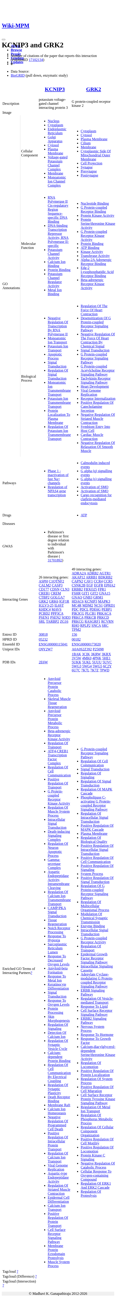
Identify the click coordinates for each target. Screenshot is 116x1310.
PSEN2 (55, 617)
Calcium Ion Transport (57, 1207)
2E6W (43, 662)
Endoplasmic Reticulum (57, 131)
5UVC (107, 662)
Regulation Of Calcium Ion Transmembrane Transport (59, 898)
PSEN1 (44, 617)
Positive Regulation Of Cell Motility (97, 1141)
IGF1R (64, 601)
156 (74, 634)
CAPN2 (77, 581)
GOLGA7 (57, 597)
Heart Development (95, 386)
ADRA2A (79, 573)
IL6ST (59, 605)
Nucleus (53, 121)
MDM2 (87, 605)
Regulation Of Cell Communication (94, 763)
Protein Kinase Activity (97, 215)
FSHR (76, 593)
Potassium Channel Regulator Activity (55, 280)
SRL (42, 621)
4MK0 (87, 658)
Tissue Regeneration (57, 922)
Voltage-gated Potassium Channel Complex (58, 163)
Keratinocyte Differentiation (58, 986)
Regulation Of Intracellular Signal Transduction (94, 817)
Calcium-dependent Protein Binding (59, 1057)
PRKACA (104, 613)
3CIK (86, 654)
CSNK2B (78, 585)
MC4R (77, 605)
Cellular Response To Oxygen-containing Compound (96, 1175)
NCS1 (98, 605)
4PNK (96, 658)
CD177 (44, 589)
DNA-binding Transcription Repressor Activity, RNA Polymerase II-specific (58, 236)
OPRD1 (109, 605)
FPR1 (102, 589)
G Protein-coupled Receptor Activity (94, 940)
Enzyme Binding (93, 926)
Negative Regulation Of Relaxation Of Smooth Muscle (98, 447)
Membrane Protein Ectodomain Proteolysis (56, 1252)
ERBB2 (77, 589)
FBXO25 (90, 589)
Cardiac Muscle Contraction (92, 437)
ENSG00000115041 (53, 644)
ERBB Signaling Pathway (93, 992)
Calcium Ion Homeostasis (57, 1111)
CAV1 (88, 581)
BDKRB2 (105, 577)
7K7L (85, 670)
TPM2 (76, 629)
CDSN (55, 589)
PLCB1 (90, 613)
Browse (16, 50)
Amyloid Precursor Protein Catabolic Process (54, 687)
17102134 (36, 60)
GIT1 (85, 593)
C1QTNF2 (56, 581)
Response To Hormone (97, 1035)
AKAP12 (78, 577)
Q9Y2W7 (46, 649)
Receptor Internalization (98, 398)
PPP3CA (57, 613)
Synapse (86, 167)
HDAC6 (78, 601)
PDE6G (95, 609)
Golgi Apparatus (55, 139)
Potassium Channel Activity (55, 254)
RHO (75, 625)
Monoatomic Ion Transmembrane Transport (59, 388)
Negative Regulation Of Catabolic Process (98, 1165)
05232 (43, 639)
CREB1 (44, 593)
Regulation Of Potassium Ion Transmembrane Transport (59, 433)
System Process (92, 874)
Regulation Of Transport (58, 745)
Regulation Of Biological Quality (94, 839)
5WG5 (97, 666)
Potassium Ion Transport (58, 348)
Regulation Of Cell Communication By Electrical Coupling (59, 1073)
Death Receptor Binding (59, 1099)
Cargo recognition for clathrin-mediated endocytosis (96, 499)
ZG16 (64, 621)
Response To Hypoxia (57, 938)
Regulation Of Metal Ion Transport (95, 1109)
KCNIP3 (55, 89)
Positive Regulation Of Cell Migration (97, 1089)
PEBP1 (107, 609)
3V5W (76, 658)
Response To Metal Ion (57, 978)
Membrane (55, 173)
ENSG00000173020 (86, 644)
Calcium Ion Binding (57, 264)
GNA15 (104, 593)
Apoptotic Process (55, 356)
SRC (105, 625)
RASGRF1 (92, 621)
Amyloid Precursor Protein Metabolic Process (55, 719)
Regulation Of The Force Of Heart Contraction (94, 310)
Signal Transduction (57, 364)
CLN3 (64, 589)
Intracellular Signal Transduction (94, 932)
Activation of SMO (94, 487)
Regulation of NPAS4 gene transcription (57, 491)
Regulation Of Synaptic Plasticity (58, 1089)
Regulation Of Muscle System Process (59, 811)
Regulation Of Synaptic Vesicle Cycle (58, 1045)
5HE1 (106, 658)
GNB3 (87, 597)
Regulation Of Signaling (58, 1026)
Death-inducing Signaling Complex (59, 835)
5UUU (97, 662)
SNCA (96, 625)
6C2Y (107, 666)
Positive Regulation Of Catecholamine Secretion (97, 406)
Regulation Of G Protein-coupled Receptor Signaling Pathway (94, 892)
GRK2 (93, 89)
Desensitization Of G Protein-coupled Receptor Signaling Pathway (96, 324)
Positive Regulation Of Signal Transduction (97, 880)
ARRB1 (91, 577)
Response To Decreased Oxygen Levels (58, 960)
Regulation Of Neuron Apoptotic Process (58, 850)
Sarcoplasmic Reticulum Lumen (57, 948)
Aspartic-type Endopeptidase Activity (58, 1177)
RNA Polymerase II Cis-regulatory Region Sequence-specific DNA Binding (58, 209)
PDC (75, 609)
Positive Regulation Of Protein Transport (58, 1220)
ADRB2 (92, 573)
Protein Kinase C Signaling (93, 1157)
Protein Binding (59, 270)
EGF (89, 585)
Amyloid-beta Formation (58, 970)
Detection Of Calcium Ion (57, 1035)
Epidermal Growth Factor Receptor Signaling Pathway (94, 958)
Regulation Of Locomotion (91, 1065)
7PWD (105, 670)
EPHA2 (109, 585)
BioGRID (18, 75)
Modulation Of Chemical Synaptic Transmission (94, 918)
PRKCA (77, 617)
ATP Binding (90, 248)
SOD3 (66, 617)
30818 (43, 634)
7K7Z (94, 670)
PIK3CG (78, 613)
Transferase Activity (95, 256)
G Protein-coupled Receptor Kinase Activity (94, 236)
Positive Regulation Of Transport (58, 783)
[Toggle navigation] (3, 39)
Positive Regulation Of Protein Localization (97, 1073)
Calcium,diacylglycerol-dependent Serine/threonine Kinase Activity (98, 1053)
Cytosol (53, 145)
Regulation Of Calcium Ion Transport (58, 1157)
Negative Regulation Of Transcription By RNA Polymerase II (58, 326)
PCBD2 (44, 613)
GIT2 (94, 593)
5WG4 (87, 666)
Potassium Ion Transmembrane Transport (59, 402)
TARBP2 (52, 621)
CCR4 (98, 581)
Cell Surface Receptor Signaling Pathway (57, 1236)
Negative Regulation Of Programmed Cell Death (58, 1123)
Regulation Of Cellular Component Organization (97, 1131)
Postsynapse (89, 175)
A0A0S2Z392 (82, 649)
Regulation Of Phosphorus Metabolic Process (97, 1119)
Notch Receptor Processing (59, 930)
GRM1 (98, 597)
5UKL (86, 662)
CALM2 (45, 585)
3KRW (96, 654)
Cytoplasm (55, 125)
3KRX (106, 654)
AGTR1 (105, 573)
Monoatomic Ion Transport (57, 340)
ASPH (43, 581)
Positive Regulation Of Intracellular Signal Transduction (97, 850)
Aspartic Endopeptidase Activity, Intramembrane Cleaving (59, 880)
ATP (84, 515)
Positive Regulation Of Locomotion (97, 1149)
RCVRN (107, 621)
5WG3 (76, 666)
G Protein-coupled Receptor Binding (94, 209)
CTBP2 (44, 597)
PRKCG (78, 621)
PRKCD (103, 617)
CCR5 (108, 581)
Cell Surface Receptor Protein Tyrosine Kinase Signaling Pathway (98, 1099)
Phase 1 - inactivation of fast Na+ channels (58, 477)
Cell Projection (91, 163)
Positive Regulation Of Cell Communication (97, 860)
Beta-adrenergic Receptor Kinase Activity (92, 284)
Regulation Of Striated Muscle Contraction (59, 1189)
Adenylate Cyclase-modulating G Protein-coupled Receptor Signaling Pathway (97, 980)
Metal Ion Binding (55, 292)
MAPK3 (104, 601)
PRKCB (90, 617)
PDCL (83, 609)
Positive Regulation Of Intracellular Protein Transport (58, 1141)
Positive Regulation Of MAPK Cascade (97, 827)
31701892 (55, 560)
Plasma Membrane (55, 151)
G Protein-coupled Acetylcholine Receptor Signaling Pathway (98, 370)
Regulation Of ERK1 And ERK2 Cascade (96, 1185)
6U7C (76, 670)
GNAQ (77, 597)
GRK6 (53, 601)
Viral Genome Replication (91, 392)
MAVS (56, 609)
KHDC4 (45, 609)
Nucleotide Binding (95, 203)
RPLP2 (85, 625)
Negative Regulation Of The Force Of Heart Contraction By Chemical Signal (98, 340)
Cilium (85, 143)
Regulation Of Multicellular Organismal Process (95, 906)
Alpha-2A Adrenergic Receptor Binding (96, 262)
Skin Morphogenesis (59, 1018)
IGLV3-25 (46, 605)
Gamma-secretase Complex (54, 864)
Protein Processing (55, 1010)
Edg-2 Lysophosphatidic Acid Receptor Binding (97, 272)
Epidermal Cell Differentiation (58, 1199)
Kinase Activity (92, 252)
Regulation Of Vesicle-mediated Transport (97, 1000)
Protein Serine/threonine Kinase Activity (98, 223)
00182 (76, 639)
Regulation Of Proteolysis (91, 1193)
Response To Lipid (94, 1006)
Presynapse (89, 171)
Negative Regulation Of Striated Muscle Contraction (98, 419)
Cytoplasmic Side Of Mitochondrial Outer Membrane (96, 155)
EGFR (98, 585)
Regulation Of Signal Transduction (96, 783)
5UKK (76, 662)
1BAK (76, 654)
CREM (56, 593)
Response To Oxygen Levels (58, 1002)
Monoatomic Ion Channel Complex (57, 181)
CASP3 (57, 585)
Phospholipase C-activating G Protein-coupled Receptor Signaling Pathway (96, 803)
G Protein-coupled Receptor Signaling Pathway (94, 358)
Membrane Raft (59, 1105)
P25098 (98, 649)
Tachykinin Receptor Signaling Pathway (96, 380)
